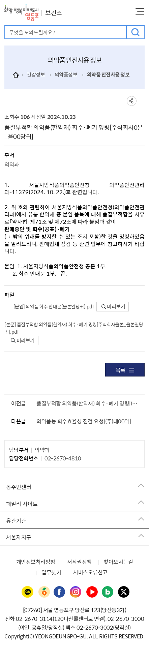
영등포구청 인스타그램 (76, 592)
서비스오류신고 (90, 572)
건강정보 (36, 74)
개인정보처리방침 (35, 561)
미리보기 (113, 306)
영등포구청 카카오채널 (28, 592)
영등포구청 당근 (44, 592)
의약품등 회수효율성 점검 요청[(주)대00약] (83, 421)
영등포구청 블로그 (108, 592)
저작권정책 (79, 561)
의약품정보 (66, 74)
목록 (125, 370)
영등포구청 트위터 (124, 592)
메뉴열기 (140, 11)
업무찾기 (51, 572)
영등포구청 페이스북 (60, 592)
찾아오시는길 (118, 561)
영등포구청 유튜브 (92, 592)
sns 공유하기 (132, 101)
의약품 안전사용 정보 (108, 74)
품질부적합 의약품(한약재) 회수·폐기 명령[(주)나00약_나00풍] (89, 403)
